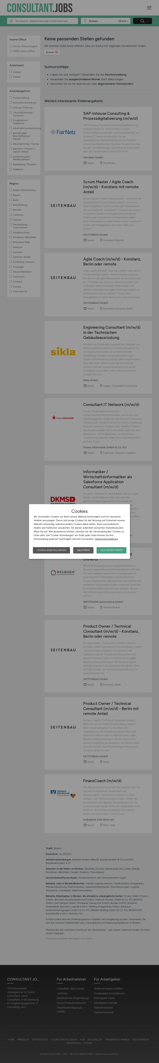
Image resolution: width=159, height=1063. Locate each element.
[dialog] (79, 531)
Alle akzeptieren (111, 550)
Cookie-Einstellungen (51, 550)
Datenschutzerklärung (106, 539)
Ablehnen (83, 550)
